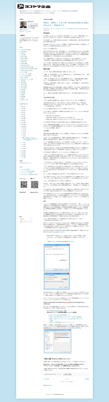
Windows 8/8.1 (24, 65)
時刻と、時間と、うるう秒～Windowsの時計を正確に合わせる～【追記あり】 (30, 139)
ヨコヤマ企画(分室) (25, 75)
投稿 (22, 219)
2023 (22, 110)
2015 (22, 126)
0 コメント (59, 374)
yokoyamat (25, 29)
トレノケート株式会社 (33, 23)
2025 (22, 106)
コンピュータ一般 (25, 74)
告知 (22, 91)
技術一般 (23, 86)
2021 (22, 114)
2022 (22, 112)
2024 (22, 108)
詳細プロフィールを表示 (25, 31)
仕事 (22, 93)
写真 (22, 96)
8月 (23, 132)
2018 (22, 120)
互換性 (22, 89)
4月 (23, 144)
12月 (23, 128)
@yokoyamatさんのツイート (26, 163)
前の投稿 (87, 379)
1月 (23, 148)
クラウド (23, 72)
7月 (23, 134)
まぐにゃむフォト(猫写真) (27, 172)
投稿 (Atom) (48, 385)
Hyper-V (23, 56)
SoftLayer (23, 60)
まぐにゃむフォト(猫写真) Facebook (29, 174)
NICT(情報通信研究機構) (59, 230)
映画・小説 (23, 77)
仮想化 (22, 82)
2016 (22, 124)
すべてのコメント (25, 221)
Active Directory (24, 49)
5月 (23, 142)
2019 (22, 118)
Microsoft (23, 58)
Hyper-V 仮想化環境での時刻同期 (72, 328)
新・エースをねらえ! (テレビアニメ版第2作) (62, 28)
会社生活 (23, 84)
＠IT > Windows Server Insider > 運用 (56, 310)
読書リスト (23, 100)
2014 (22, 151)
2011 (22, 157)
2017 (22, 122)
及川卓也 (23, 87)
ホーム (66, 379)
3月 (23, 146)
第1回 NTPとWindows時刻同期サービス (60, 315)
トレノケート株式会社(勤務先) (28, 171)
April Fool (23, 51)
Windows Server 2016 (26, 70)
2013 (22, 153)
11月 (23, 130)
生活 (22, 98)
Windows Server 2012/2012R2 (28, 68)
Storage (22, 61)
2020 (22, 116)
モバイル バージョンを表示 (66, 381)
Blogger (62, 394)
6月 (23, 136)
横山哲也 (31, 21)
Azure (22, 55)
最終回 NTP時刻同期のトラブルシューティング (62, 322)
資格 (22, 94)
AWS (22, 53)
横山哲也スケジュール (26, 79)
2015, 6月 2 (71, 241)
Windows (23, 63)
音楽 (22, 80)
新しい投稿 (46, 379)
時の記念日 (52, 44)
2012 (22, 155)
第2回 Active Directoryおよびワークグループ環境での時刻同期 (65, 317)
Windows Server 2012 (26, 67)
